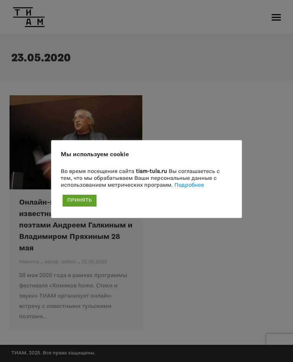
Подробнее (189, 185)
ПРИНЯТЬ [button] (79, 200)
